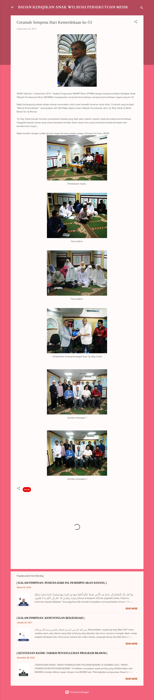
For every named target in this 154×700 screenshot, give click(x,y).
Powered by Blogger (77, 692)
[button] (135, 22)
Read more (131, 608)
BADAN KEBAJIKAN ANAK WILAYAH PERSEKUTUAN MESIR (73, 7)
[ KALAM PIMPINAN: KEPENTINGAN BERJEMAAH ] (50, 617)
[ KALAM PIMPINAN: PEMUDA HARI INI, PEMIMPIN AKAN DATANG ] (62, 582)
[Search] (141, 8)
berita (27, 489)
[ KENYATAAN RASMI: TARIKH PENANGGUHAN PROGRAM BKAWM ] (62, 653)
